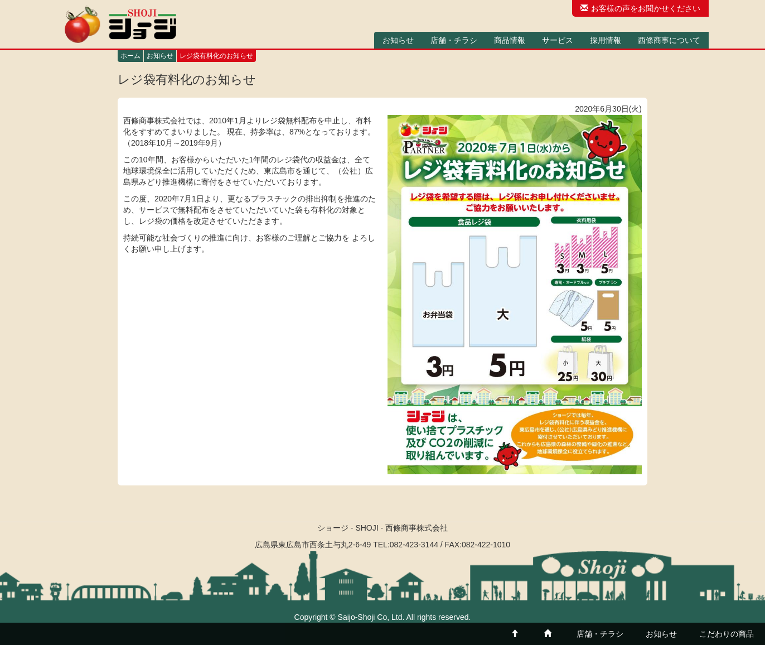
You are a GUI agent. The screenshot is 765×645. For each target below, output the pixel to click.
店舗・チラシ (453, 40)
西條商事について (669, 40)
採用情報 (605, 40)
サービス (557, 40)
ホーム (130, 56)
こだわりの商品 (726, 633)
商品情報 (509, 40)
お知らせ (398, 40)
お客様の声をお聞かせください (640, 8)
